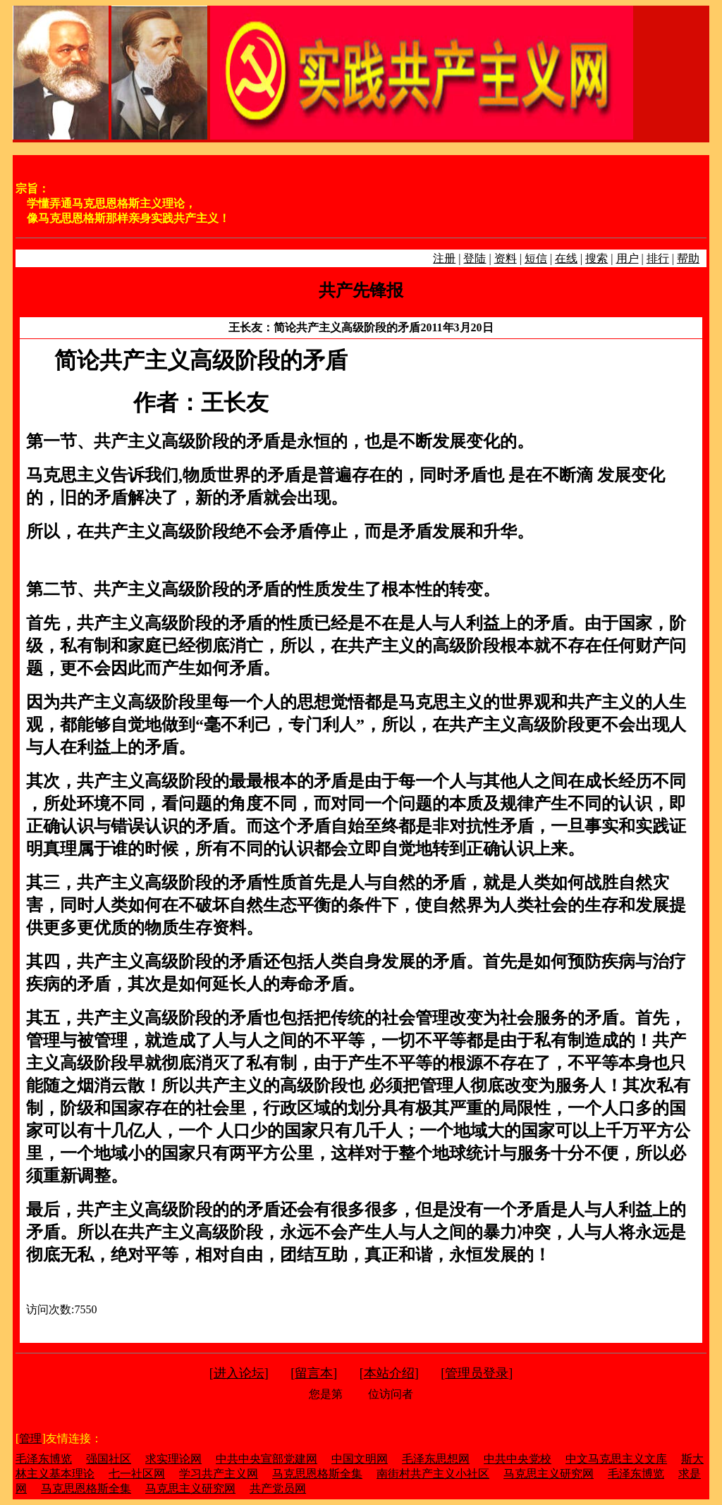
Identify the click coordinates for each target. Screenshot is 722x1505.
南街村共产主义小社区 (433, 1474)
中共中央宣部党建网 (266, 1459)
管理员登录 (476, 1373)
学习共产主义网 (218, 1474)
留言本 (314, 1373)
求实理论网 (173, 1459)
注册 (444, 258)
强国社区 (108, 1459)
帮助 (688, 258)
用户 (627, 258)
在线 (566, 258)
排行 (658, 258)
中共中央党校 (517, 1459)
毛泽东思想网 (436, 1459)
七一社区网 (137, 1474)
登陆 (474, 258)
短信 (536, 258)
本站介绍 (389, 1373)
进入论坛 (239, 1373)
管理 (30, 1438)
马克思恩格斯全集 (317, 1474)
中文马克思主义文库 (616, 1459)
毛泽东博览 (44, 1459)
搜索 (596, 258)
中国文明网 (359, 1459)
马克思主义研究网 (548, 1474)
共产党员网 (278, 1488)
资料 (505, 258)
